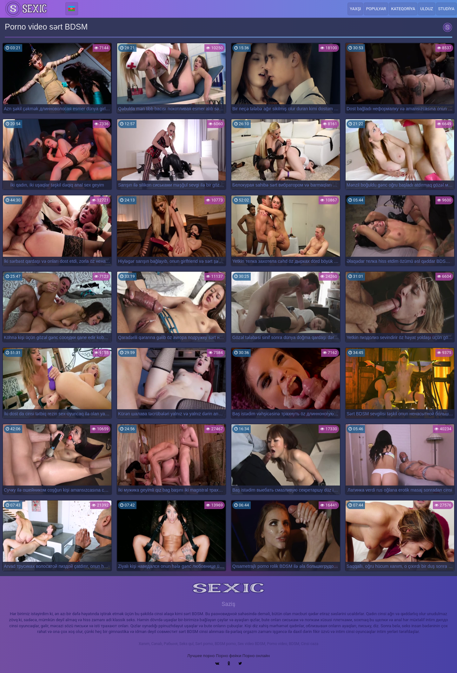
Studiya (446, 8)
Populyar (376, 8)
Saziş (228, 604)
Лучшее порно (201, 655)
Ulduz (426, 8)
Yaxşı (355, 8)
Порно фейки (228, 655)
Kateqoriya (403, 8)
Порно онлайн (256, 655)
